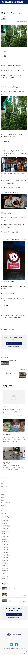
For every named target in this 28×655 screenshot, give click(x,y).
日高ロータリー (5, 486)
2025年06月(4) (5, 547)
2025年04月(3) (5, 552)
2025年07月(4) (5, 544)
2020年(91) (4, 571)
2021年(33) (4, 568)
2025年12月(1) (5, 531)
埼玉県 (3, 495)
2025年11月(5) (5, 534)
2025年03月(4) (5, 555)
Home (4, 7)
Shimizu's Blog (13, 7)
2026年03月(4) (5, 523)
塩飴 (2, 511)
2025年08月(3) (5, 542)
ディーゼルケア (5, 503)
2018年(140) (5, 576)
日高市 (3, 500)
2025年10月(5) (5, 536)
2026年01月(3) (5, 528)
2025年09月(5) (5, 539)
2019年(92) (4, 573)
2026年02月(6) (5, 526)
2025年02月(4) (5, 557)
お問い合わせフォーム (14, 343)
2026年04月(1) (5, 520)
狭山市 (3, 497)
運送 (2, 483)
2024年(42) (4, 563)
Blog (21, 7)
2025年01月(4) (5, 560)
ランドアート (5, 508)
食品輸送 (3, 505)
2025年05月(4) (5, 549)
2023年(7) (4, 565)
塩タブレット (5, 513)
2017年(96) (4, 579)
